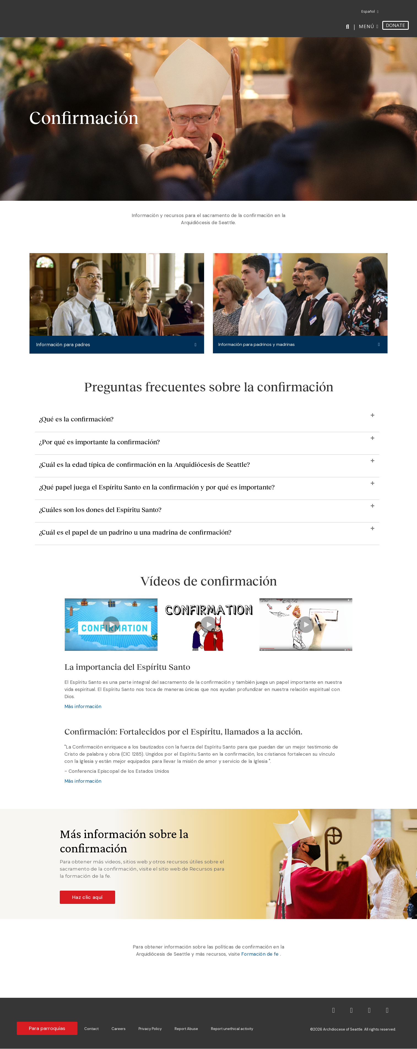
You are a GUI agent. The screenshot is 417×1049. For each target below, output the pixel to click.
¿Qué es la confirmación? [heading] (76, 419)
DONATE (395, 25)
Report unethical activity (232, 1029)
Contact (91, 1029)
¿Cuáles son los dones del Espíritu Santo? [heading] (100, 510)
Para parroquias (47, 1028)
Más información (83, 707)
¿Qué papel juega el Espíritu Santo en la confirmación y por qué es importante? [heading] (157, 487)
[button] (116, 345)
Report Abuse (186, 1029)
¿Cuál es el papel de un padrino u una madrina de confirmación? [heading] (135, 532)
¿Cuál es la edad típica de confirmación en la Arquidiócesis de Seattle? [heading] (144, 464)
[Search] (348, 26)
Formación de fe (259, 954)
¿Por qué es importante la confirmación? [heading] (99, 442)
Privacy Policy (150, 1029)
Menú (366, 26)
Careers (119, 1029)
